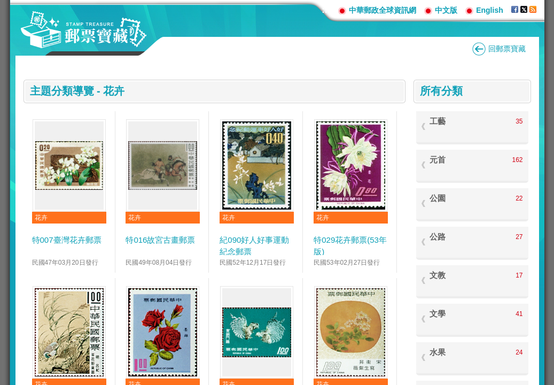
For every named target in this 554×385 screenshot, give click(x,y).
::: (326, 9)
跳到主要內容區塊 (5, 5)
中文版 (446, 10)
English (489, 10)
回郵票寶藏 (507, 48)
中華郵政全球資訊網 (382, 10)
